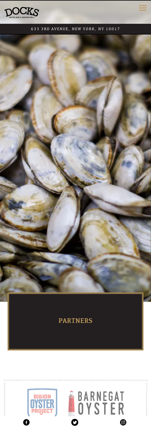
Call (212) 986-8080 (75, 397)
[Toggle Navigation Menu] (142, 8)
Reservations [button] (75, 410)
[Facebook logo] (26, 422)
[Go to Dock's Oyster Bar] (75, 29)
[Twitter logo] (75, 422)
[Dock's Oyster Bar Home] (21, 12)
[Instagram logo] (123, 422)
